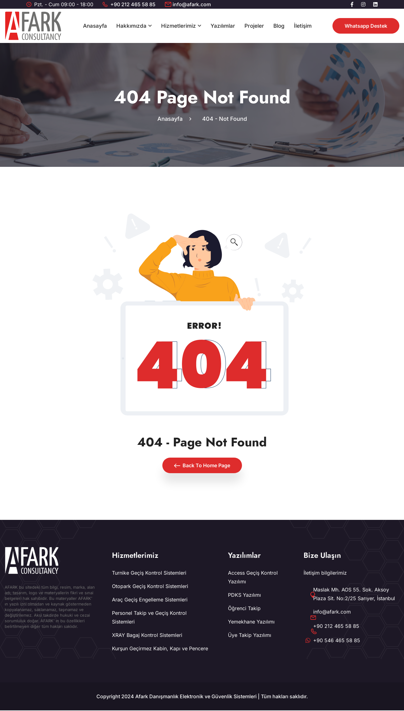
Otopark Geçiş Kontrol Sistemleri (150, 587)
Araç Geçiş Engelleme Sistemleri (150, 600)
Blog (279, 26)
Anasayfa (95, 26)
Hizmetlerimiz (178, 26)
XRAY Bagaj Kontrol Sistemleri (147, 636)
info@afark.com (192, 4)
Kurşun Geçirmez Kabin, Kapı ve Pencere (160, 649)
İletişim (303, 26)
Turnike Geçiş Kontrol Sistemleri (149, 573)
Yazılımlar (223, 26)
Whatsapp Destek (366, 26)
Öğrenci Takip (244, 609)
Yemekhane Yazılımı (251, 622)
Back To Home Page (202, 466)
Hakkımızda (131, 26)
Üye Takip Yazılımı (249, 636)
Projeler (254, 26)
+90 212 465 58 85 (133, 4)
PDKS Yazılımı (244, 595)
